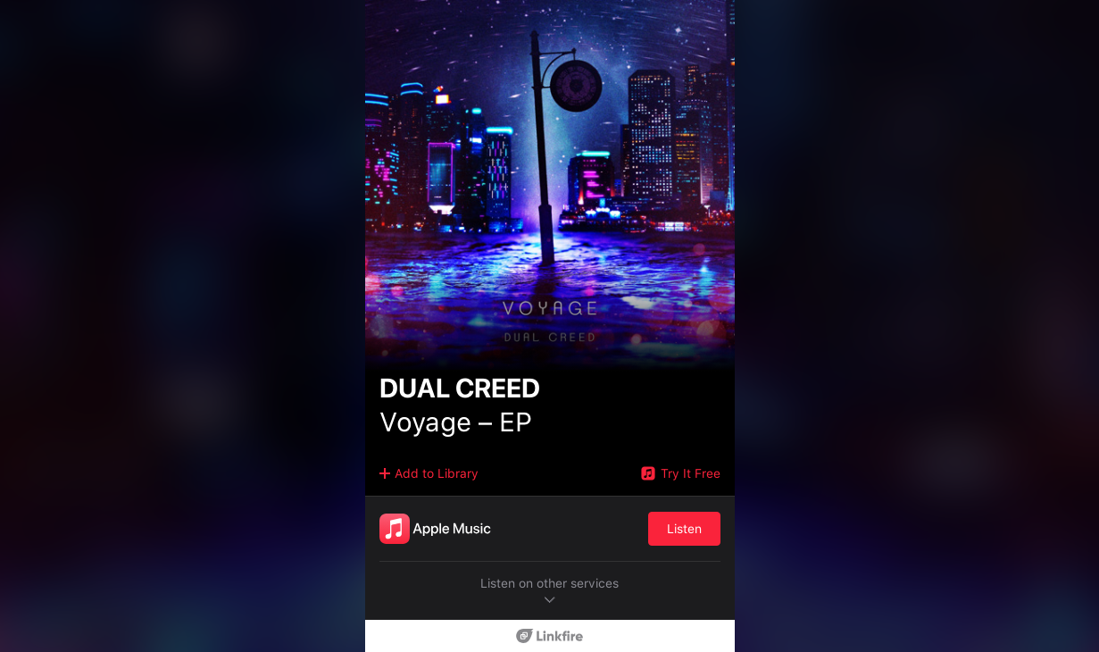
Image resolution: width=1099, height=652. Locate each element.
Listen (684, 529)
